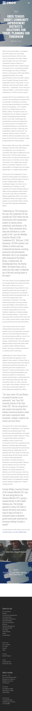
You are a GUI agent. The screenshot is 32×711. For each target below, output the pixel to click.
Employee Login (7, 663)
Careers (4, 648)
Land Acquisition (7, 617)
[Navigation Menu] (29, 3)
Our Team (5, 646)
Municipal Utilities (7, 620)
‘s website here (14, 532)
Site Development (7, 628)
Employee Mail (6, 661)
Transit (4, 633)
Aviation (4, 613)
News (15, 11)
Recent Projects (6, 656)
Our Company (6, 644)
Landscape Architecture (8, 619)
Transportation (6, 635)
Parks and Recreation (8, 622)
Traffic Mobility (6, 631)
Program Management (8, 626)
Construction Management (9, 615)
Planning (4, 624)
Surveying (5, 629)
